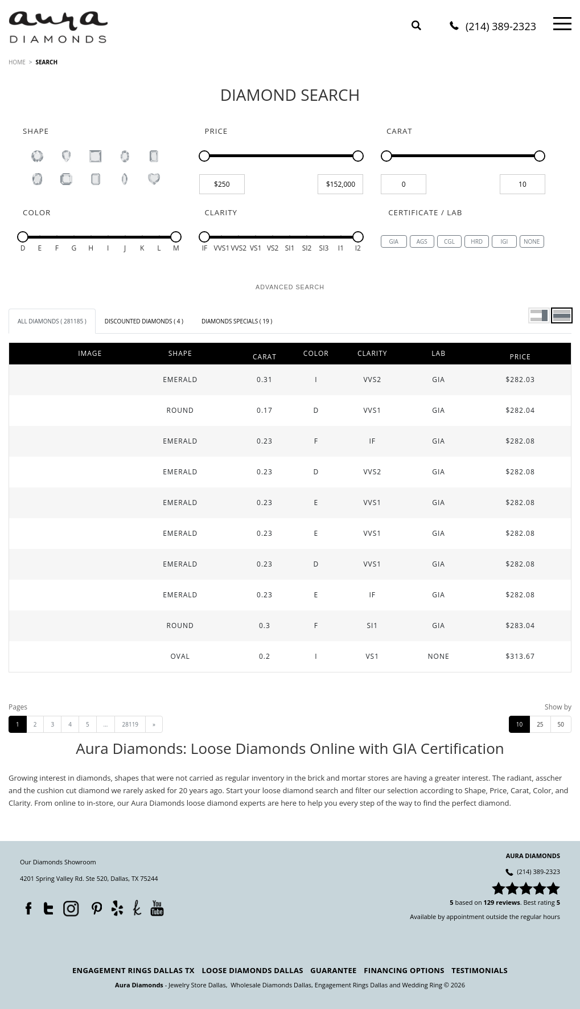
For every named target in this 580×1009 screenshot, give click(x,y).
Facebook (25, 905)
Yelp (117, 907)
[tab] (52, 321)
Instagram (70, 907)
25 (540, 724)
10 (519, 724)
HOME (17, 62)
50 (561, 724)
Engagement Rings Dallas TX (133, 970)
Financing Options (404, 970)
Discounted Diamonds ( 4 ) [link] (144, 321)
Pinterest (93, 905)
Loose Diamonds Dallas (252, 970)
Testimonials (479, 970)
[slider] (204, 156)
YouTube (156, 907)
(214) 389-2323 (501, 27)
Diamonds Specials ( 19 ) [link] (236, 321)
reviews (508, 902)
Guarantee (333, 970)
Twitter (45, 905)
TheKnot (137, 907)
